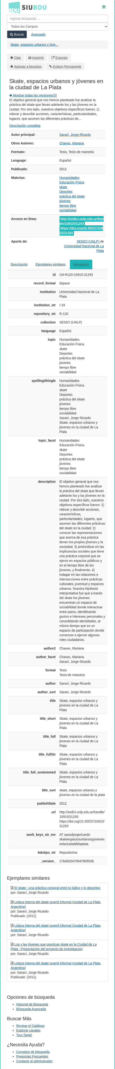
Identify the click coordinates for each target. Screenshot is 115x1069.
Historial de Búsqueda (32, 1004)
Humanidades (69, 178)
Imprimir (38, 58)
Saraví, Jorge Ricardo (75, 135)
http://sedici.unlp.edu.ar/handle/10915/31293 (81, 221)
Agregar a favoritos (28, 66)
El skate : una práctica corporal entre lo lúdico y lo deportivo (57, 888)
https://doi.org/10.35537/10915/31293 (81, 230)
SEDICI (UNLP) (88, 241)
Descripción (19, 264)
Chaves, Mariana (71, 143)
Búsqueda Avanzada (31, 1009)
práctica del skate (72, 196)
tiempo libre (67, 205)
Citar (17, 58)
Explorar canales (28, 1030)
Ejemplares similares (51, 264)
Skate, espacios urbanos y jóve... (34, 45)
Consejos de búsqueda (32, 1052)
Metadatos (81, 264)
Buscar (17, 34)
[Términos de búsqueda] (57, 19)
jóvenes (65, 201)
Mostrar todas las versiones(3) (33, 95)
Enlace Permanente (67, 66)
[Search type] (57, 26)
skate (63, 187)
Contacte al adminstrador (34, 1061)
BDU (13, 7)
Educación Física (71, 182)
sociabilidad (67, 210)
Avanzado (38, 34)
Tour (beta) (24, 1035)
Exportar (61, 58)
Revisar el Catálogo (30, 1026)
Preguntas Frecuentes (32, 1056)
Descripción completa (24, 125)
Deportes (66, 191)
